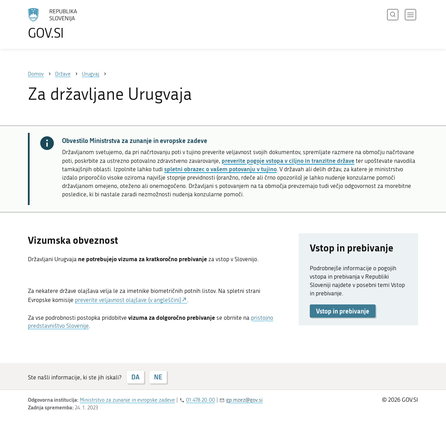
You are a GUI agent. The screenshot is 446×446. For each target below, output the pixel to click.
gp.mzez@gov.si (244, 400)
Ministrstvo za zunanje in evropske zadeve (127, 400)
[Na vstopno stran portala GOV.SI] (72, 23)
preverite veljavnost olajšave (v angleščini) (128, 299)
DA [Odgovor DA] (135, 376)
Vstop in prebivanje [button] (342, 311)
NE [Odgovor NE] (158, 376)
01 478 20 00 (200, 400)
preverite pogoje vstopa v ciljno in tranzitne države (288, 160)
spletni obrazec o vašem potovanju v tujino (220, 169)
